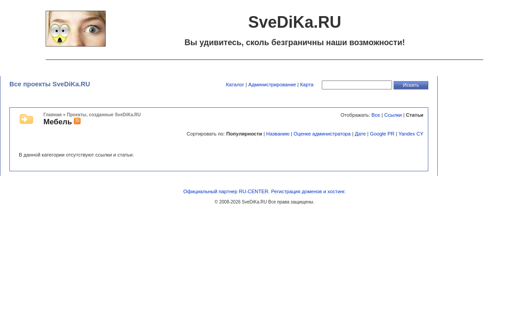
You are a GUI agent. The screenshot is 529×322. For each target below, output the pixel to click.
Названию (278, 133)
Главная (52, 114)
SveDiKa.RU (254, 201)
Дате (360, 133)
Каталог (235, 84)
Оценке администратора (322, 133)
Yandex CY (410, 133)
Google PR (382, 133)
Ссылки (392, 115)
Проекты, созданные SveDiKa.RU (104, 114)
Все (375, 115)
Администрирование (272, 84)
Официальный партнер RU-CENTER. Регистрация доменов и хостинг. (264, 191)
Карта (307, 84)
